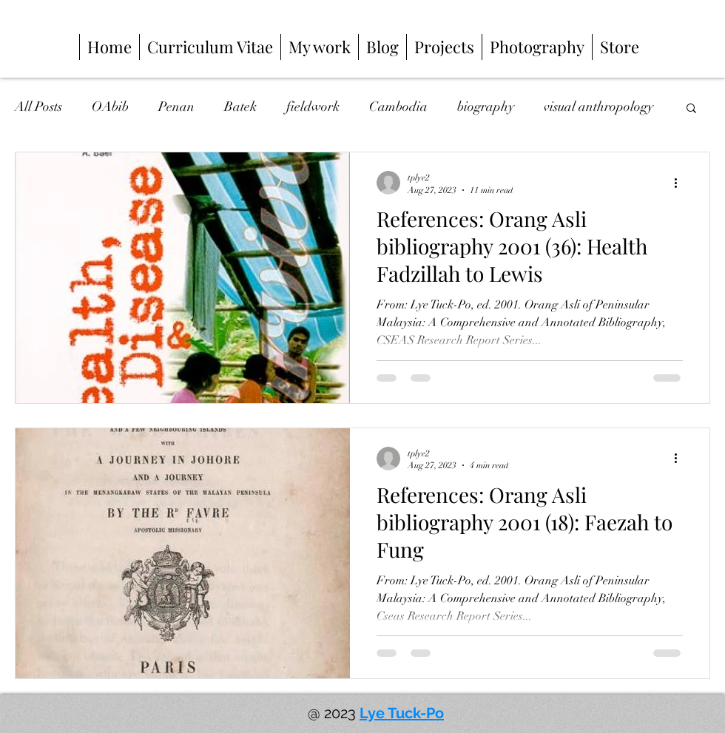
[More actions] (680, 183)
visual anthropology (598, 106)
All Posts (38, 106)
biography (485, 106)
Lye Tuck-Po (402, 713)
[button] (691, 109)
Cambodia (398, 106)
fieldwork (313, 106)
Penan (176, 106)
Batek (240, 106)
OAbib (110, 106)
